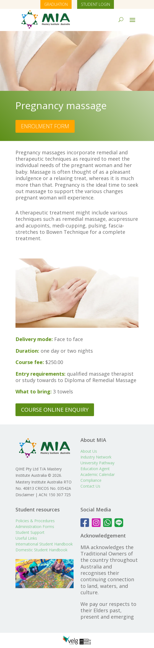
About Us (88, 451)
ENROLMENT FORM (45, 126)
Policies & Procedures (35, 520)
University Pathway (97, 462)
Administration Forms (34, 526)
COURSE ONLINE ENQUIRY (54, 409)
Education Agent (95, 468)
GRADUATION (56, 4)
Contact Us (90, 486)
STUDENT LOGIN (95, 4)
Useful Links (26, 538)
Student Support (30, 532)
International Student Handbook (44, 544)
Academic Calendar (97, 474)
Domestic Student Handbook (41, 549)
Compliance (90, 480)
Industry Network (95, 457)
